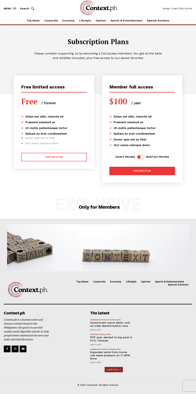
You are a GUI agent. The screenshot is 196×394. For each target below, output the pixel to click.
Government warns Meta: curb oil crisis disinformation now (110, 324)
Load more (114, 369)
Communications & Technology (105, 320)
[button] (28, 8)
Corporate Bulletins (100, 334)
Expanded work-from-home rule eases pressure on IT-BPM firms (110, 355)
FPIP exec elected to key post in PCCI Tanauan (111, 339)
